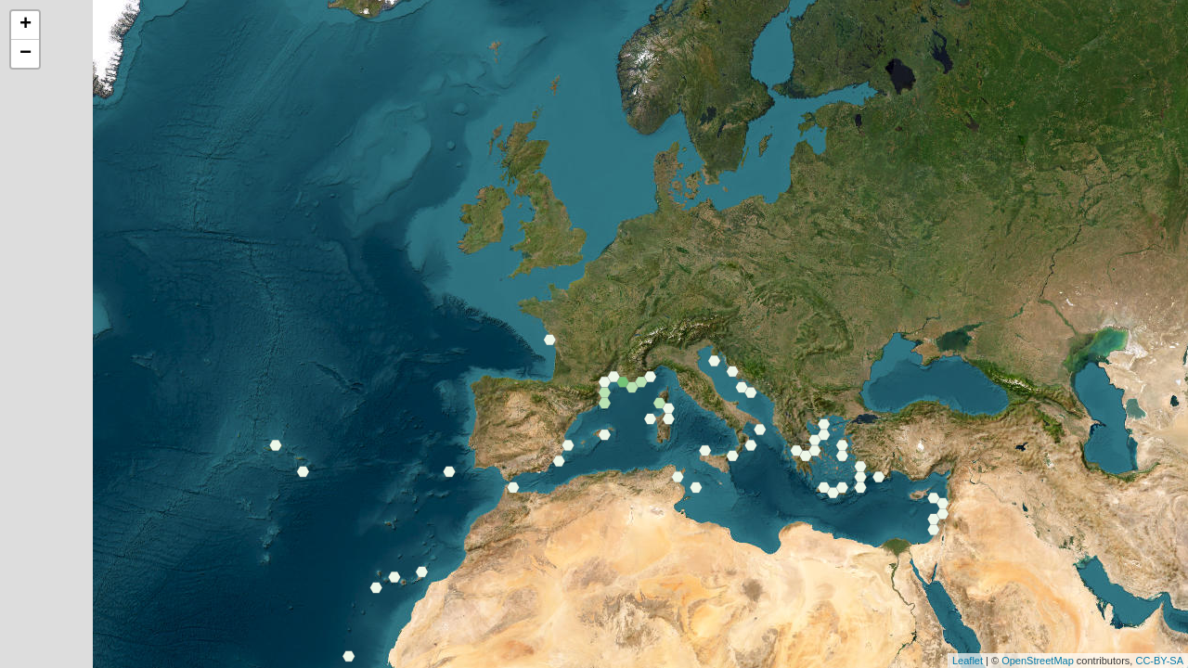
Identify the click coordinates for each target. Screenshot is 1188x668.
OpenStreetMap (1037, 660)
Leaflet (967, 660)
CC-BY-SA (1159, 660)
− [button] (25, 54)
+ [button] (25, 25)
